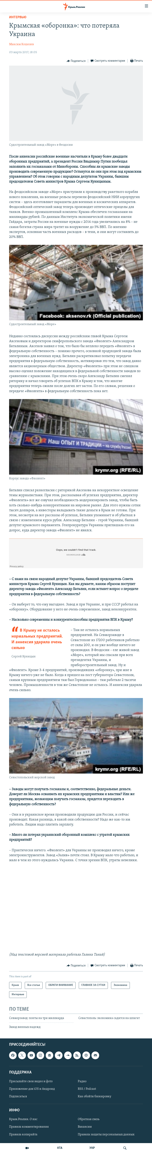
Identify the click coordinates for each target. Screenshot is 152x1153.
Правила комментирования (29, 1126)
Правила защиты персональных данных (106, 1134)
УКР (92, 1148)
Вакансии (85, 1126)
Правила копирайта (23, 1134)
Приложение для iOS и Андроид (32, 1089)
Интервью (17, 17)
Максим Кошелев (21, 44)
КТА (59, 1148)
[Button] (76, 61)
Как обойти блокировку (94, 1096)
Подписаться (18, 1096)
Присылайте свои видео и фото (31, 1081)
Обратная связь (88, 1119)
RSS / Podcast (87, 1089)
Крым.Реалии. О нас (23, 1119)
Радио (82, 1081)
